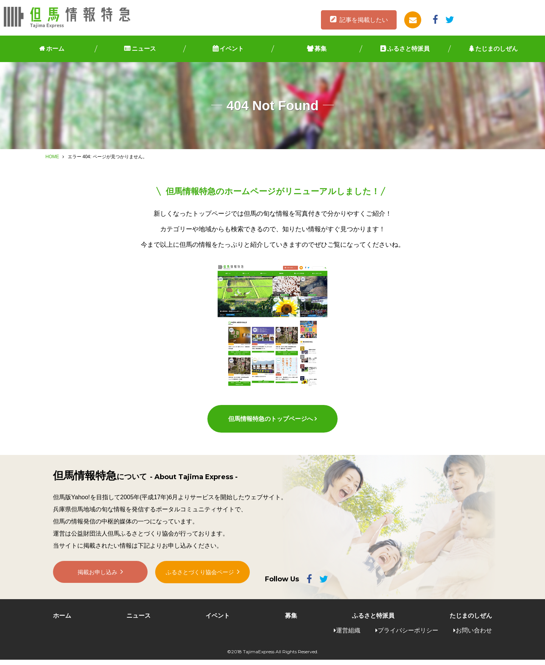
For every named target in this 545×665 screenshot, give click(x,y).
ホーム (55, 48)
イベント (232, 48)
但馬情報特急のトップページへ (270, 424)
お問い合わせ (474, 635)
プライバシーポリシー (408, 635)
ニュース (144, 48)
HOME (52, 156)
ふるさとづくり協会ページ (200, 579)
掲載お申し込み (97, 580)
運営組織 (348, 635)
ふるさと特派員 (408, 48)
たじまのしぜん (496, 48)
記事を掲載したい (363, 20)
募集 (321, 48)
